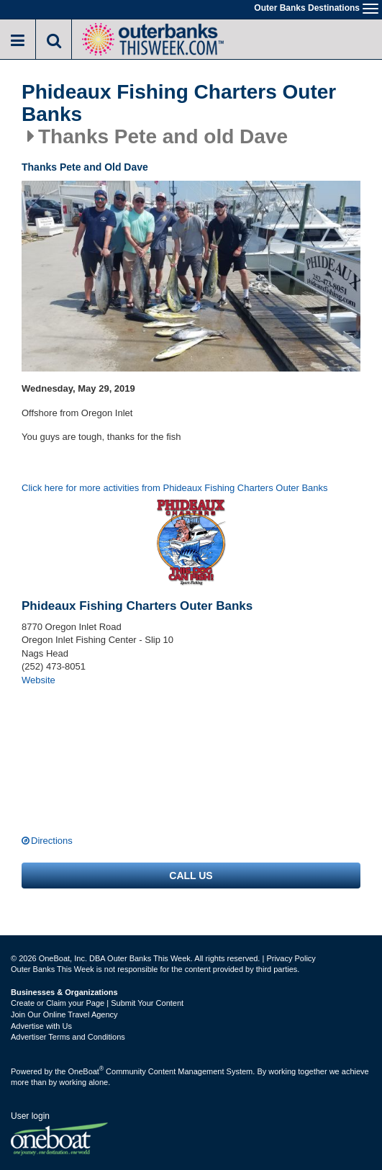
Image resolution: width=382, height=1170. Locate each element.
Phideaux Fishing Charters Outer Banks (179, 103)
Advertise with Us (41, 1026)
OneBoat (86, 1071)
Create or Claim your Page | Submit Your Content (97, 1003)
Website (38, 680)
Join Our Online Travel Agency (64, 1014)
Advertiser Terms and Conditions (68, 1036)
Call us (190, 875)
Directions (52, 840)
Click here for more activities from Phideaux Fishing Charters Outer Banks (175, 487)
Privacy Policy (290, 958)
